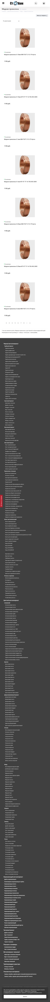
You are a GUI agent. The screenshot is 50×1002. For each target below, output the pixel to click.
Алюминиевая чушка (10, 618)
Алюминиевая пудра (10, 947)
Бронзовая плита (9, 668)
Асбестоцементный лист (11, 469)
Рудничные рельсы (10, 591)
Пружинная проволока (10, 510)
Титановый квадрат (10, 863)
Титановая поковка (10, 852)
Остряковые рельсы (10, 584)
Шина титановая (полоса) (11, 874)
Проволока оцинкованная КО (12, 495)
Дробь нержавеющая (10, 879)
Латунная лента (9, 736)
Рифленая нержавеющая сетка (13, 920)
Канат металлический (10, 519)
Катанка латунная (9, 732)
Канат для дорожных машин (12, 532)
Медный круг (8, 793)
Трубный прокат (8, 346)
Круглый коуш (8, 556)
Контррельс (8, 580)
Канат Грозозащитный (10, 523)
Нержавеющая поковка (11, 888)
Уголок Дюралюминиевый (12, 721)
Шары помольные (9, 422)
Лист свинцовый (9, 830)
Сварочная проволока (10, 515)
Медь (5, 764)
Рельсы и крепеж (9, 575)
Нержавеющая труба (10, 900)
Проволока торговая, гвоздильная (13, 506)
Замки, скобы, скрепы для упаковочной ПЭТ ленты (18, 976)
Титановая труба (9, 856)
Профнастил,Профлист (11, 451)
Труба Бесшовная (9, 348)
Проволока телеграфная (11, 504)
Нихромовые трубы (10, 817)
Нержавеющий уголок (10, 913)
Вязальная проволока (10, 473)
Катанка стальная (9, 475)
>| (29, 323)
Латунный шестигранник (11, 758)
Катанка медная (9, 771)
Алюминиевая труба (10, 613)
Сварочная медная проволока (12, 803)
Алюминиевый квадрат (11, 622)
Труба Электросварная (10, 352)
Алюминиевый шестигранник (12, 640)
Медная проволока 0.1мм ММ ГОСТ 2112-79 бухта (19, 139)
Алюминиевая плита (10, 607)
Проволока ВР (8, 482)
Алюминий (7, 603)
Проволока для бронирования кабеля (14, 484)
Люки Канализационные (11, 937)
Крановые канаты (9, 553)
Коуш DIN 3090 (8, 543)
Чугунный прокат (9, 930)
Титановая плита (9, 850)
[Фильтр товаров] (1, 501)
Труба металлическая (10, 359)
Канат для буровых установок (12, 528)
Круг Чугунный (8, 935)
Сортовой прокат (9, 401)
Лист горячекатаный (10, 444)
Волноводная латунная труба (12, 730)
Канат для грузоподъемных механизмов (15, 530)
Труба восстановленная (11, 394)
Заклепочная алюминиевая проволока (15, 642)
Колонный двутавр (10, 431)
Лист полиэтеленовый (10, 949)
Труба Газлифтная (9, 392)
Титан (6, 839)
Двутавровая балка (10, 429)
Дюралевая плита (9, 701)
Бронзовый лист (9, 688)
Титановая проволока (10, 854)
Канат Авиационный (10, 521)
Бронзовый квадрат (10, 683)
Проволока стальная (10, 471)
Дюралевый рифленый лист (12, 716)
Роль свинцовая (9, 832)
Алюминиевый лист (10, 627)
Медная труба (8, 784)
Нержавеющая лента (10, 884)
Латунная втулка (9, 734)
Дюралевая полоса (10, 703)
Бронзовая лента (9, 666)
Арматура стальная (10, 403)
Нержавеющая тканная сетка (12, 897)
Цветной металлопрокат (11, 600)
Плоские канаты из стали (11, 564)
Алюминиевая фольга (10, 616)
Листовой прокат (9, 442)
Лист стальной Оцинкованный (13, 455)
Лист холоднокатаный (10, 447)
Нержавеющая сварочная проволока (14, 895)
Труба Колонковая (9, 390)
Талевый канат (9, 569)
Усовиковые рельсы (10, 597)
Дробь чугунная (8, 932)
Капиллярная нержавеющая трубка (14, 881)
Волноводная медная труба (12, 766)
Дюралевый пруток (10, 714)
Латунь (6, 727)
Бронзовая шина (9, 681)
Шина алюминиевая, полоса (12, 659)
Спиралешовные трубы (11, 385)
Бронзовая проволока (10, 673)
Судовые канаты (9, 567)
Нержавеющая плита (10, 886)
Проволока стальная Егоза (11, 501)
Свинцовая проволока (10, 834)
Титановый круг (9, 865)
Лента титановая (9, 843)
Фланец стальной (9, 969)
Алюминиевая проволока (11, 611)
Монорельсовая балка (10, 433)
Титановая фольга (9, 858)
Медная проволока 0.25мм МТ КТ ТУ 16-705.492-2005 (20, 266)
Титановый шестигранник (11, 872)
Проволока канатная (10, 488)
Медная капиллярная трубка (12, 775)
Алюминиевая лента (10, 605)
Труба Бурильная (9, 379)
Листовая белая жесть (10, 462)
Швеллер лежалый (9, 961)
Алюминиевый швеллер (11, 637)
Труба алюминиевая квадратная (13, 653)
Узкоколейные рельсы (11, 595)
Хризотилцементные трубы (12, 363)
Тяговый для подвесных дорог (12, 571)
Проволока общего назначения (13, 493)
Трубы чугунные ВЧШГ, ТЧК (11, 939)
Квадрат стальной (9, 407)
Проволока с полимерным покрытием (14, 499)
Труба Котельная (9, 370)
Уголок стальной (9, 436)
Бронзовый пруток (9, 690)
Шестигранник (9, 425)
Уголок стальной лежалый (11, 959)
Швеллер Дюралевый (10, 723)
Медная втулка (9, 773)
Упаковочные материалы (11, 971)
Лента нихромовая (9, 810)
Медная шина (8, 788)
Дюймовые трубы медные (11, 768)
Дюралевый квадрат (10, 708)
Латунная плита (9, 738)
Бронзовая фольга (9, 677)
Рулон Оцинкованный (10, 466)
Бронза (6, 662)
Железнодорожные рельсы (12, 578)
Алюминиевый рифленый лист (13, 631)
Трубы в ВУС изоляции (10, 398)
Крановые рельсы (9, 582)
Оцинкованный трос (10, 562)
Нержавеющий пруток (10, 909)
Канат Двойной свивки (11, 526)
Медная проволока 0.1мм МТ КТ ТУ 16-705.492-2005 (20, 181)
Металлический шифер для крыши (14, 464)
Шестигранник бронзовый (11, 692)
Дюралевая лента (9, 699)
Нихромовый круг (9, 819)
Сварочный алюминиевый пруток (13, 651)
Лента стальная (9, 411)
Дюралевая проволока (11, 705)
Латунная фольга (9, 747)
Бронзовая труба (9, 675)
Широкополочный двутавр (11, 440)
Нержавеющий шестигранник (12, 918)
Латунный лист (9, 756)
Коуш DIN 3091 (8, 545)
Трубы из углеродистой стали (12, 376)
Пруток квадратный (10, 418)
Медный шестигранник (11, 799)
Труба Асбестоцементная (11, 361)
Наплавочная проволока (11, 477)
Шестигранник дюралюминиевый (13, 725)
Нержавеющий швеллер (11, 916)
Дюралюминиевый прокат (11, 695)
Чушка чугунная (8, 941)
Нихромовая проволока (11, 814)
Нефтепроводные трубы (11, 383)
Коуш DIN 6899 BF (9, 550)
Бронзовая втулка (9, 664)
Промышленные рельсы (11, 586)
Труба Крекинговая (10, 387)
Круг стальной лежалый (11, 956)
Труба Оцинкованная (10, 365)
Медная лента (8, 777)
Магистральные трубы (10, 381)
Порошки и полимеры (10, 944)
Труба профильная (9, 350)
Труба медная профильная (11, 806)
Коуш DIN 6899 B (9, 547)
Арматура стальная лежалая (12, 954)
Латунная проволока (10, 740)
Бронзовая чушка (9, 679)
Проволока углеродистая (11, 508)
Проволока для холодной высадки (13, 486)
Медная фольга (9, 786)
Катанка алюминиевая (11, 644)
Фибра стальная (9, 420)
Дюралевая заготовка (10, 697)
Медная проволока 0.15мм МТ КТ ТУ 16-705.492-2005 (20, 97)
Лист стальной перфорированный (13, 458)
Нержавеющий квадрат (11, 902)
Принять (25, 996)
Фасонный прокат (9, 427)
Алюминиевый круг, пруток (12, 624)
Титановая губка (9, 847)
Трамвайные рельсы (10, 593)
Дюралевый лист (9, 712)
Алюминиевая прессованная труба (14, 609)
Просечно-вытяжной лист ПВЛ (12, 453)
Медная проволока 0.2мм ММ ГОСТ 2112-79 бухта (19, 309)
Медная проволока (10, 782)
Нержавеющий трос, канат (11, 911)
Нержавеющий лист (9, 907)
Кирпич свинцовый (10, 828)
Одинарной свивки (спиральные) (13, 560)
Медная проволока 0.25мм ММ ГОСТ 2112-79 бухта (20, 224)
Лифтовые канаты (9, 558)
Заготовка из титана (10, 841)
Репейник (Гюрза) (9, 512)
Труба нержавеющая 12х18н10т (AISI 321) (15, 354)
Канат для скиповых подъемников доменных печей (18, 534)
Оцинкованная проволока (11, 480)
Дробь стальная (9, 405)
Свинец (6, 821)
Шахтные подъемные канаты (12, 573)
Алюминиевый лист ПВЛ (11, 629)
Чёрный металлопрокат (11, 343)
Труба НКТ (7, 368)
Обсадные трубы (9, 372)
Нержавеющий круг (9, 904)
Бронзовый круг (9, 686)
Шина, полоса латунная (11, 760)
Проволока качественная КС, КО (13, 490)
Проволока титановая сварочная (13, 845)
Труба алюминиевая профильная (13, 655)
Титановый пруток (9, 869)
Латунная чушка (9, 749)
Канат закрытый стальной (11, 539)
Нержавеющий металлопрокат (13, 877)
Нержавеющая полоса (10, 890)
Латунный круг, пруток (10, 754)
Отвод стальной (8, 966)
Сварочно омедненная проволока (13, 517)
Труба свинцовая (9, 836)
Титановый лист (9, 867)
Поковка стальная (9, 414)
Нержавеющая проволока (11, 893)
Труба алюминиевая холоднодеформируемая (16, 657)
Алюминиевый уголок (10, 635)
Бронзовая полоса (9, 670)
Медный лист (8, 795)
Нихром (6, 808)
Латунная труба (9, 745)
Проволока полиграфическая (12, 497)
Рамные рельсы (9, 588)
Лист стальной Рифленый (11, 449)
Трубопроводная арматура (12, 964)
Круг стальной (8, 409)
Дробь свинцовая (9, 826)
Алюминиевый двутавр (11, 620)
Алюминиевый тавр (10, 633)
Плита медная (8, 801)
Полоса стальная (9, 416)
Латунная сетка (9, 743)
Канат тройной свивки (10, 541)
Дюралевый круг (9, 710)
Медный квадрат (9, 790)
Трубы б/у (7, 396)
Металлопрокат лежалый (12, 952)
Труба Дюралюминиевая (11, 719)
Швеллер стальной (10, 438)
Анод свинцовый (9, 823)
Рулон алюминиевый (10, 646)
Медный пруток (9, 797)
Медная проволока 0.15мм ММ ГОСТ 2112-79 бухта (20, 54)
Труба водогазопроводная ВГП (12, 357)
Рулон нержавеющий (10, 923)
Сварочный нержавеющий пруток (13, 925)
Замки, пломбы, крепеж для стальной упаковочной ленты (20, 974)
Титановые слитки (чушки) (12, 861)
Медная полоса (9, 779)
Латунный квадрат (9, 751)
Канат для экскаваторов (11, 537)
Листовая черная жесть (11, 460)
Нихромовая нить (9, 812)
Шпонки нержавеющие (10, 927)
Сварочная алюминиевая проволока (14, 648)
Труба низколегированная (11, 374)
